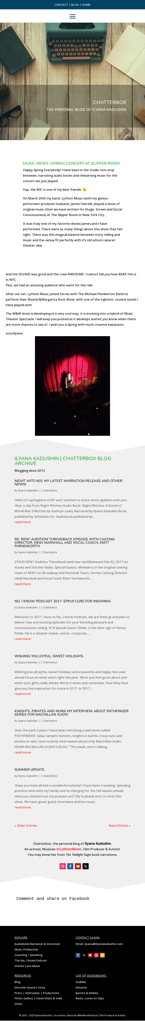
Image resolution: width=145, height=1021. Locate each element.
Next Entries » (119, 825)
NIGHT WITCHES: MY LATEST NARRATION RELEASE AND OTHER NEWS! (68, 483)
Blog (75, 4)
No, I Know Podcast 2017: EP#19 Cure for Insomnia (63, 601)
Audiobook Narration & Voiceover (37, 944)
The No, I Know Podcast (31, 961)
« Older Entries (26, 825)
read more (23, 522)
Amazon (81, 988)
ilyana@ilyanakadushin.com (103, 944)
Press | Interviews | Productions (37, 993)
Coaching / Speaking (28, 955)
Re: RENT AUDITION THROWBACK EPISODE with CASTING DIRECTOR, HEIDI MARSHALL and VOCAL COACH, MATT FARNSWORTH (65, 542)
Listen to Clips (94, 998)
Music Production (26, 950)
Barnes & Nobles (87, 993)
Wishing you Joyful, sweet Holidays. (49, 656)
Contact (61, 4)
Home (86, 4)
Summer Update (29, 769)
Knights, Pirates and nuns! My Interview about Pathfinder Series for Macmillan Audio (72, 713)
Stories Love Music (27, 966)
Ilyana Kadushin (27, 490)
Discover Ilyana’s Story (30, 988)
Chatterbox (50, 490)
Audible (81, 982)
